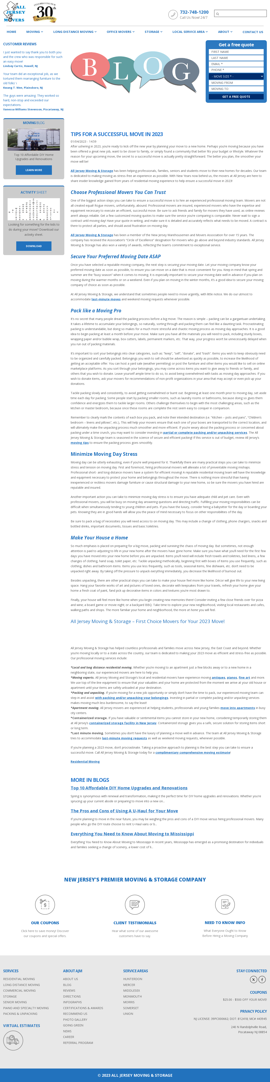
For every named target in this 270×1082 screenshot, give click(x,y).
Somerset (131, 1008)
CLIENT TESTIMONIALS (134, 922)
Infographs (72, 1002)
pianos (232, 677)
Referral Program (78, 1043)
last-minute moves (106, 299)
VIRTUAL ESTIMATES (21, 1025)
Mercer (129, 985)
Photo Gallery (75, 1020)
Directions (72, 996)
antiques (218, 677)
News (67, 1031)
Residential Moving (85, 762)
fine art (244, 677)
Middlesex (131, 990)
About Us (70, 979)
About (223, 31)
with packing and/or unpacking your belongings (131, 698)
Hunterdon (132, 979)
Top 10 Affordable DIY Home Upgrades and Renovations (129, 788)
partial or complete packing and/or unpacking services (205, 433)
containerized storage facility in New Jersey (123, 723)
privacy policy (253, 1011)
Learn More (34, 170)
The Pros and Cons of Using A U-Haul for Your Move (124, 811)
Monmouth (132, 996)
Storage (152, 31)
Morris (129, 1002)
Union (128, 1014)
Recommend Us (75, 1014)
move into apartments (237, 708)
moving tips (80, 443)
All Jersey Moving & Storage (92, 171)
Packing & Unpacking (20, 1014)
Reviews (69, 990)
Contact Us (253, 32)
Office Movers (119, 31)
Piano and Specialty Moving (26, 1008)
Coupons (258, 992)
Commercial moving (19, 990)
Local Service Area (189, 31)
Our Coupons (45, 922)
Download (34, 246)
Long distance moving (21, 985)
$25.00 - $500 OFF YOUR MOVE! (245, 1000)
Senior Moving (15, 1002)
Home (11, 31)
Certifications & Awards (83, 1008)
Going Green (73, 1025)
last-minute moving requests (124, 738)
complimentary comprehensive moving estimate (192, 752)
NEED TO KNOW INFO (225, 922)
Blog (67, 985)
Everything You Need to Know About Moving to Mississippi (132, 834)
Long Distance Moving (73, 31)
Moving (33, 31)
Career (68, 1037)
